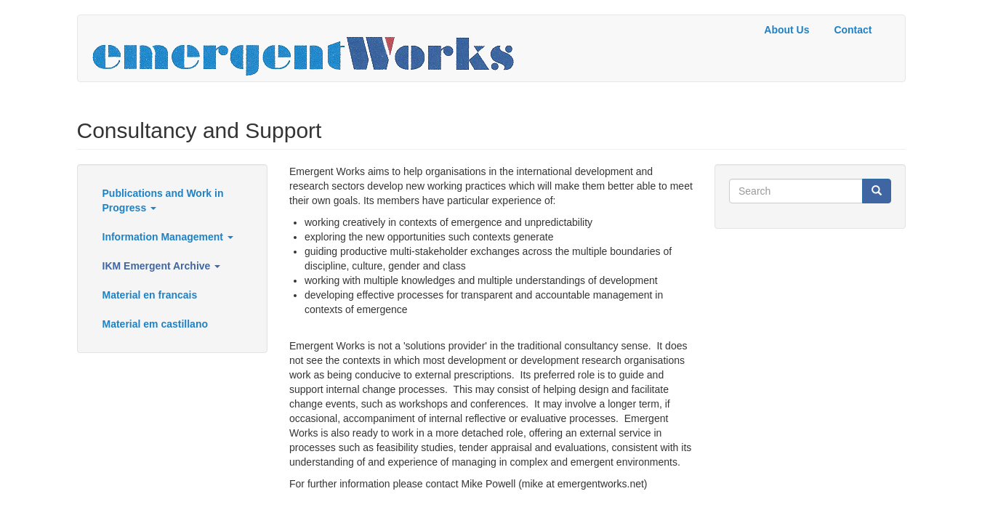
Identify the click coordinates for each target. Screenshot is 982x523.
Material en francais (150, 295)
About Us (786, 30)
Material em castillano (155, 324)
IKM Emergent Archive (161, 266)
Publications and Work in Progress (163, 200)
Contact (853, 30)
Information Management (167, 237)
